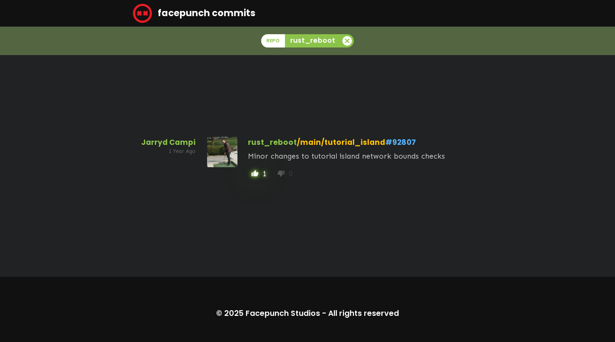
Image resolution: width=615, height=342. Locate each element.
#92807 (400, 142)
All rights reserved (363, 313)
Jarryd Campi (168, 142)
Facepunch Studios (283, 313)
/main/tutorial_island (341, 142)
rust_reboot (272, 142)
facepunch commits (194, 13)
